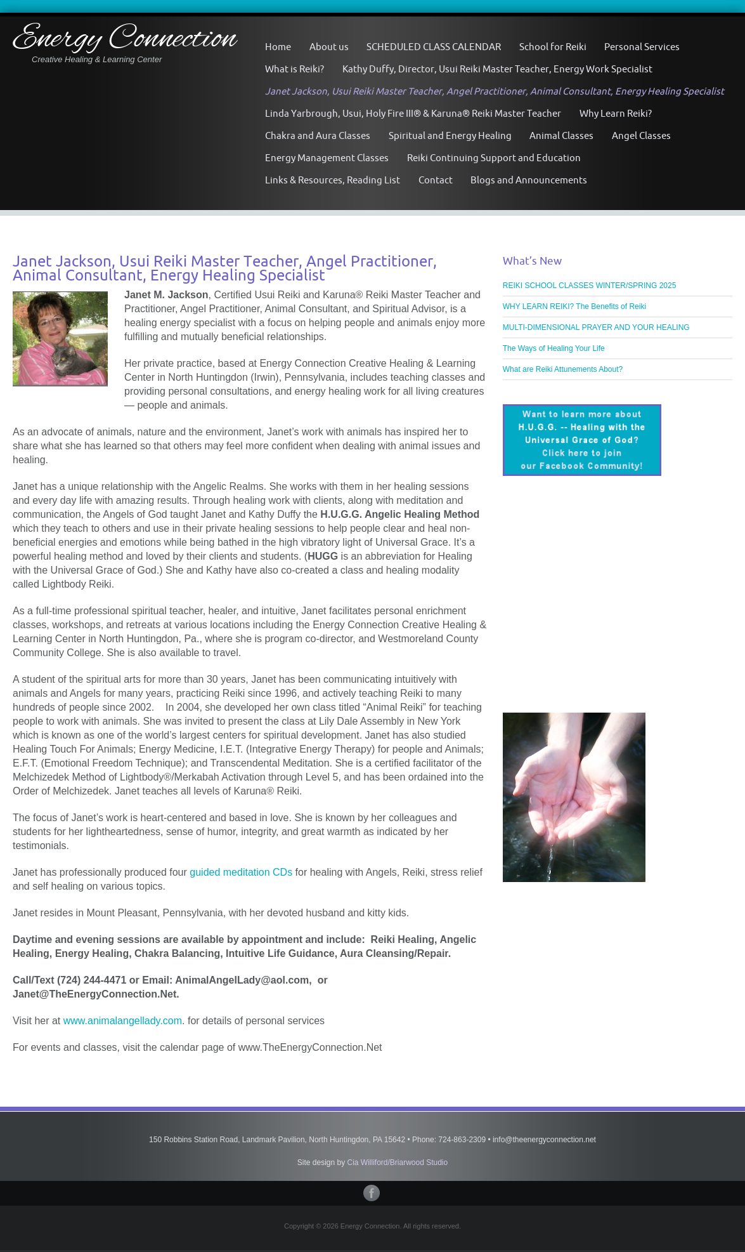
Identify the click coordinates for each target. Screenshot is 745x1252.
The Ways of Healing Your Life (554, 348)
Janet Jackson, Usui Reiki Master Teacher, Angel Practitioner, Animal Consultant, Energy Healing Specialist (494, 91)
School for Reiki (552, 46)
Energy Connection (124, 39)
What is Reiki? (294, 68)
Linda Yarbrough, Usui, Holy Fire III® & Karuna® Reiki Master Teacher (413, 113)
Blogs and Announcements (528, 180)
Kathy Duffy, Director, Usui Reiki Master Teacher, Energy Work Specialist (497, 68)
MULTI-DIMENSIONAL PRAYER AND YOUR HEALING (596, 327)
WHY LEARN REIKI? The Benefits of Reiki (574, 306)
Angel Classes (641, 135)
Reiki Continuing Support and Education (494, 157)
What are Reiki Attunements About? (563, 369)
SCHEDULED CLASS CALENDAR (433, 46)
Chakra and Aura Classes (317, 135)
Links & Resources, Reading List (332, 180)
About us (329, 46)
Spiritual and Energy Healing (450, 135)
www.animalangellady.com (122, 1020)
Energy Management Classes (327, 157)
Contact (435, 180)
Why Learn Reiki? (616, 113)
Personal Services (642, 46)
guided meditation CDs (241, 872)
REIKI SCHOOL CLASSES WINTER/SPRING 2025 (590, 285)
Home (278, 46)
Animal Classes (561, 135)
